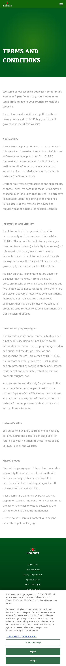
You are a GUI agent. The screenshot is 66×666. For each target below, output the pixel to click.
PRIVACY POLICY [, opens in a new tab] (28, 638)
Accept (33, 662)
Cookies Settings (33, 644)
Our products (33, 569)
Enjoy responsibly (33, 574)
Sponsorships (33, 579)
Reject (33, 653)
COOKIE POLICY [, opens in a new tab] (13, 638)
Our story (33, 564)
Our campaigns (33, 584)
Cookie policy (33, 589)
